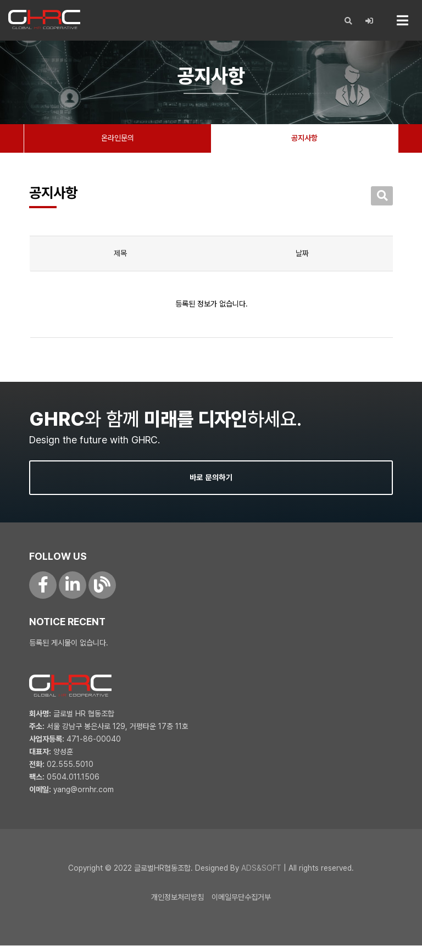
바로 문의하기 (211, 478)
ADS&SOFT (261, 868)
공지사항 (304, 138)
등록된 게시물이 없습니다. (68, 643)
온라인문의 (117, 138)
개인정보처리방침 (177, 897)
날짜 (302, 253)
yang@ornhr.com (83, 790)
